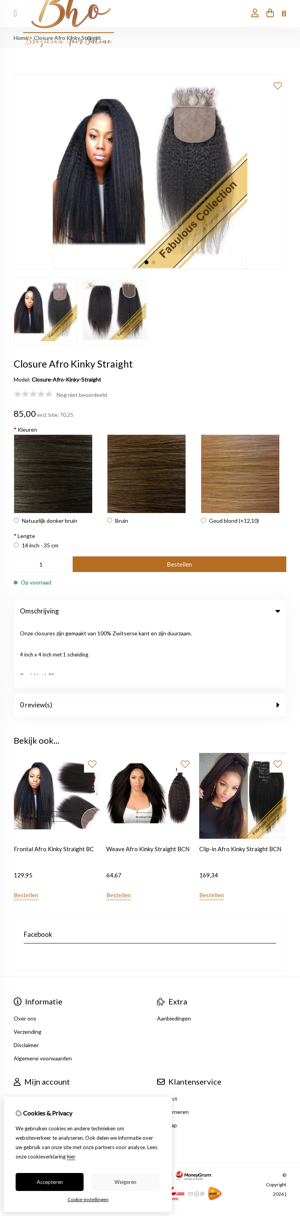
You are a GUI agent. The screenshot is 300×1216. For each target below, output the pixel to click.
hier (71, 1156)
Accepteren (50, 1182)
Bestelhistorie (31, 1046)
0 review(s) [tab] (150, 639)
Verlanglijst (27, 1059)
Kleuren (25, 429)
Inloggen (25, 1033)
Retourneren (173, 1046)
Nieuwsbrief (28, 1073)
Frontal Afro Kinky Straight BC (54, 783)
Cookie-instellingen (88, 1199)
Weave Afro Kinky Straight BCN (147, 783)
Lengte (24, 536)
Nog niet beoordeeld (82, 394)
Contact (167, 1033)
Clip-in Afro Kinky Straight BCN (240, 783)
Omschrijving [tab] (150, 611)
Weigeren (125, 1182)
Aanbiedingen (174, 953)
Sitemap (167, 1059)
